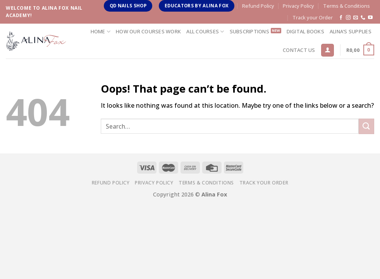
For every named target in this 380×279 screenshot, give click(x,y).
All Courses (205, 31)
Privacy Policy (298, 5)
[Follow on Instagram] (348, 18)
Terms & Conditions (346, 5)
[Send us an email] (355, 18)
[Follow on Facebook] (341, 18)
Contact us (299, 49)
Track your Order (312, 17)
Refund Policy (258, 5)
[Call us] (363, 18)
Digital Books (305, 31)
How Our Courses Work (148, 31)
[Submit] (366, 126)
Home (100, 31)
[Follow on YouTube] (370, 18)
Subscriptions (249, 31)
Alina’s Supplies (350, 31)
